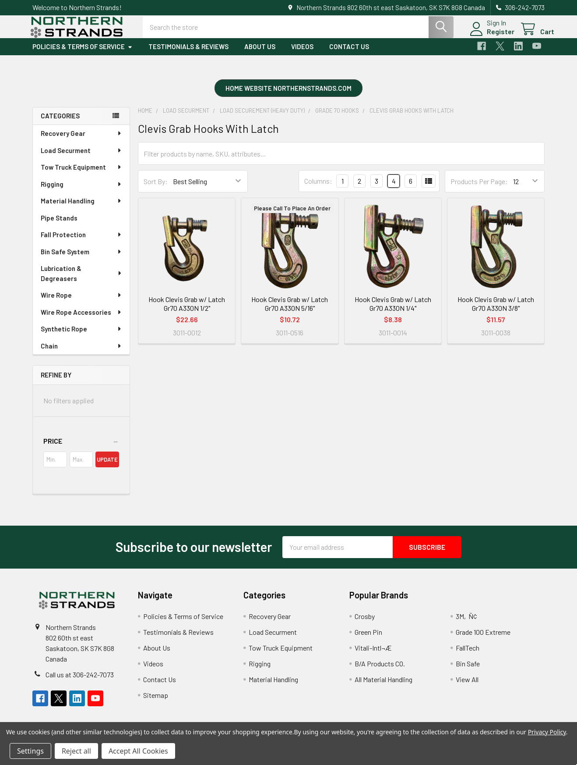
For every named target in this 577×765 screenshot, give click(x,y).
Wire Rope (81, 302)
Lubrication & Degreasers (82, 280)
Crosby (365, 623)
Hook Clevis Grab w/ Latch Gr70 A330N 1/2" (186, 310)
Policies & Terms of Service (82, 54)
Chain (81, 353)
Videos (302, 54)
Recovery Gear (81, 140)
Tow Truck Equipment (81, 174)
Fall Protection (81, 242)
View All (467, 686)
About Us (259, 54)
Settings (30, 751)
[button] (288, 96)
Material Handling (81, 208)
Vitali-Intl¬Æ (373, 655)
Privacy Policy (547, 732)
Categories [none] (60, 123)
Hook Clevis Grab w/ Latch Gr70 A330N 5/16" (289, 310)
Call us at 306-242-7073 (80, 681)
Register (491, 36)
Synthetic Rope (81, 336)
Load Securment (81, 157)
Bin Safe (468, 670)
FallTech (467, 655)
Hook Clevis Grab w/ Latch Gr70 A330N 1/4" (393, 310)
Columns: (318, 188)
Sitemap (155, 702)
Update (107, 466)
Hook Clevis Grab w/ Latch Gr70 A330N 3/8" (495, 310)
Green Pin (368, 639)
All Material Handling (383, 686)
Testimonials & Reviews (188, 54)
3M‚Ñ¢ (466, 623)
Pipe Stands (59, 225)
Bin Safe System (81, 259)
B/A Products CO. (380, 670)
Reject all (76, 751)
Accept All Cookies (138, 751)
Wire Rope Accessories (81, 319)
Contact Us (349, 54)
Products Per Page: (479, 188)
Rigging (81, 191)
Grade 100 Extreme (483, 639)
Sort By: (156, 188)
